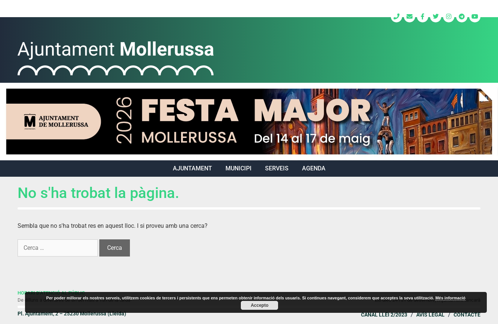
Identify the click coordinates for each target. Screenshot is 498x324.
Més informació (450, 298)
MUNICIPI (238, 168)
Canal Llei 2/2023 (384, 315)
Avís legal (430, 315)
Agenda (314, 168)
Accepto (259, 305)
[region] (249, 121)
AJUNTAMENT (192, 168)
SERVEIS (277, 168)
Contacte (467, 315)
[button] (249, 121)
